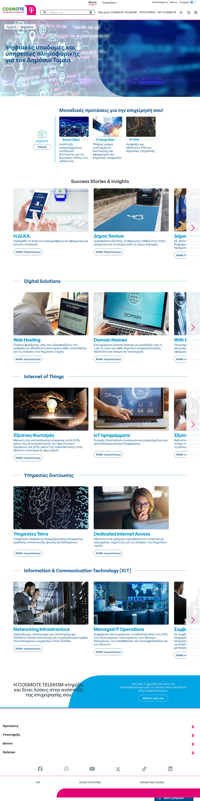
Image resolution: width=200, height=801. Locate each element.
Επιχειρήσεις (109, 2)
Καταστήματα (160, 2)
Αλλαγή (42, 146)
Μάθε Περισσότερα (28, 252)
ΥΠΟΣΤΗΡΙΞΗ (147, 12)
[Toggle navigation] (195, 12)
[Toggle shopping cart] (190, 12)
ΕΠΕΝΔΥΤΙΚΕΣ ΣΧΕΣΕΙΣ (152, 782)
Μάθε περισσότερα (28, 359)
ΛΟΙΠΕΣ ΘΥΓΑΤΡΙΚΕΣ (90, 782)
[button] (181, 12)
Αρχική (11, 26)
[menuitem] (40, 769)
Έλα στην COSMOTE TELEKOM (117, 12)
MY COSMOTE (167, 12)
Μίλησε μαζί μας (153, 698)
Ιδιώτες (92, 2)
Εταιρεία (184, 2)
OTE (38, 782)
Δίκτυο (173, 2)
